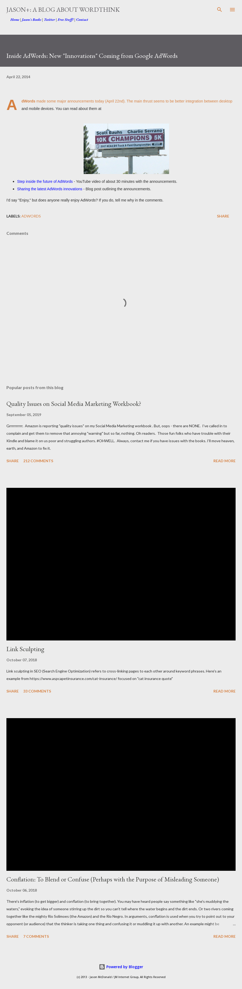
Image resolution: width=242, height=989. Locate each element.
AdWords (31, 216)
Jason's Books (31, 19)
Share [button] (223, 216)
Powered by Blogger (121, 966)
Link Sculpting (25, 649)
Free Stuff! (65, 19)
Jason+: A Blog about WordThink (63, 9)
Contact (82, 19)
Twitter (49, 19)
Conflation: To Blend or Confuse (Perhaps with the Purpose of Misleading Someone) (112, 879)
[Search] (219, 9)
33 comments (37, 691)
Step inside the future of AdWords (45, 181)
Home (14, 19)
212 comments (38, 460)
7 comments (36, 936)
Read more (224, 460)
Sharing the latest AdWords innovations (49, 189)
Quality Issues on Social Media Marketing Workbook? (73, 403)
